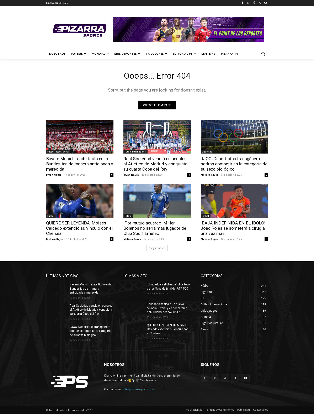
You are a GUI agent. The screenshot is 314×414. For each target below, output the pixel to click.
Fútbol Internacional (58, 151)
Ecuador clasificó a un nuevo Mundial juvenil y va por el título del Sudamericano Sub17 (167, 308)
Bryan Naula (54, 174)
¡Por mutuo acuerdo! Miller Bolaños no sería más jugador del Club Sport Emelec (155, 228)
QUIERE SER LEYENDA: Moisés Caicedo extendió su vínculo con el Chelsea (79, 228)
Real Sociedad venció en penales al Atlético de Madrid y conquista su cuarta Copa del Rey (155, 164)
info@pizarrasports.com (139, 389)
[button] (263, 54)
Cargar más (157, 248)
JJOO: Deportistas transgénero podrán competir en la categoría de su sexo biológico (234, 164)
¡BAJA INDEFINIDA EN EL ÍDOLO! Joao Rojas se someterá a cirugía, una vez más (233, 228)
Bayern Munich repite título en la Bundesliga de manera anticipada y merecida (79, 164)
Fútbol (50, 215)
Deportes (207, 151)
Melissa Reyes (209, 174)
